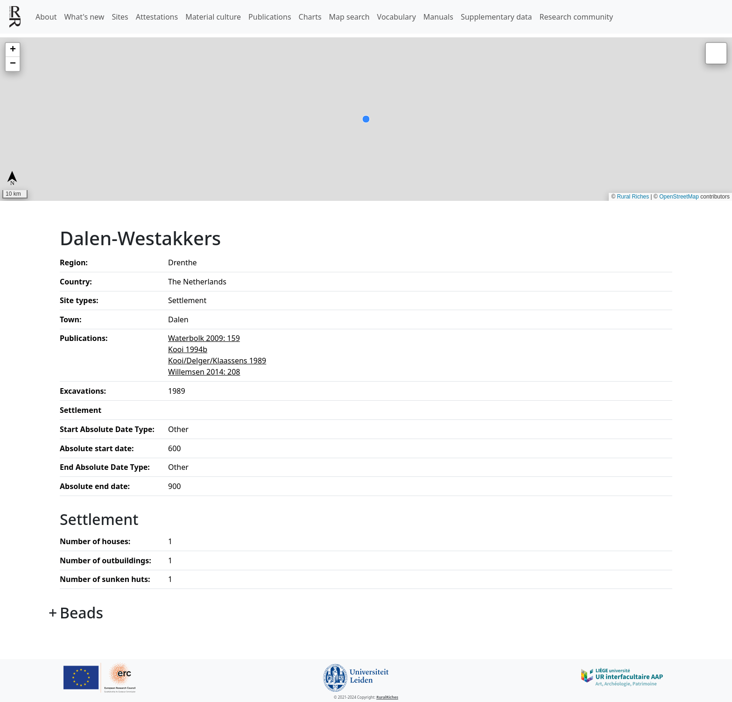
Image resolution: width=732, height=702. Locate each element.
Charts (310, 17)
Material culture (213, 17)
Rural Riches (633, 196)
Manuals (438, 17)
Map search (349, 17)
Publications (269, 17)
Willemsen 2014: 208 (204, 372)
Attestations (157, 17)
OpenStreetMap (679, 196)
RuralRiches (387, 697)
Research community (576, 17)
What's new (84, 17)
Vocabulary (396, 17)
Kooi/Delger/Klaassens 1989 (217, 360)
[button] (13, 50)
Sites (120, 17)
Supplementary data (496, 17)
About (45, 17)
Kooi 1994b (187, 349)
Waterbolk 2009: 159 (204, 338)
